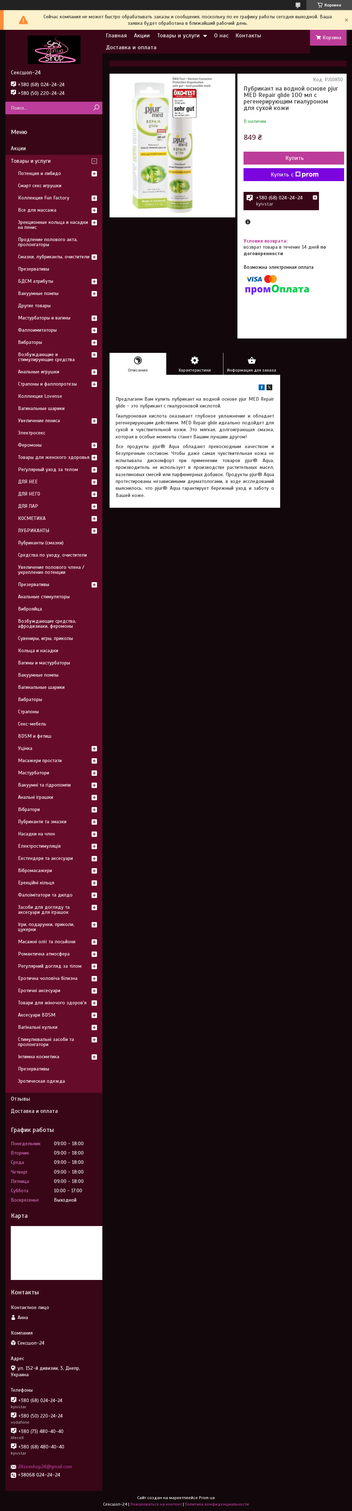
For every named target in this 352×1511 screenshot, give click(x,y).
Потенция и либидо (39, 173)
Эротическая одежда (41, 1081)
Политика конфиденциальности (217, 1504)
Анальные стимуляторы (44, 597)
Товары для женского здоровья (53, 457)
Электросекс (31, 433)
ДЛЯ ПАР (28, 506)
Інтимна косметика (38, 1057)
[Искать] (96, 108)
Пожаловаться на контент (156, 1504)
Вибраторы (30, 342)
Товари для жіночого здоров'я (52, 1003)
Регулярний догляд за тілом (50, 966)
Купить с (295, 174)
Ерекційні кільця (36, 883)
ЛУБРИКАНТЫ (33, 531)
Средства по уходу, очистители (52, 555)
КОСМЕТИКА (32, 518)
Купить (295, 158)
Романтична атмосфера (44, 954)
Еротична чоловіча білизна (48, 978)
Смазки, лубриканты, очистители (53, 257)
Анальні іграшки (35, 797)
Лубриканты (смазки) (41, 543)
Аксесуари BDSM (36, 1015)
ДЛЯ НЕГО (29, 494)
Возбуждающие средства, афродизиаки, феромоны (47, 623)
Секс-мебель (32, 724)
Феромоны (30, 445)
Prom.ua (207, 1497)
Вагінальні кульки (37, 1027)
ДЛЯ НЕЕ (28, 482)
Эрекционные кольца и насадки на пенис (53, 224)
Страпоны (28, 712)
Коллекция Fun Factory (43, 198)
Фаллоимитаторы (37, 330)
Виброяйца (30, 609)
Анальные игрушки (38, 372)
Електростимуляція (39, 846)
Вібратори (29, 809)
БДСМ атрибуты (35, 281)
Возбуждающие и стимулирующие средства (46, 357)
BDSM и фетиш (34, 736)
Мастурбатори (33, 773)
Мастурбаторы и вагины (44, 318)
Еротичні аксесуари (39, 990)
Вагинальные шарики (41, 408)
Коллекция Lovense (40, 396)
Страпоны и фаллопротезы (47, 384)
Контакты (248, 35)
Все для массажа (37, 210)
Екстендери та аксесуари (45, 858)
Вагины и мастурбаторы (44, 663)
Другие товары (34, 306)
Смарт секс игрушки (39, 186)
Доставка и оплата (131, 47)
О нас (221, 35)
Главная (116, 35)
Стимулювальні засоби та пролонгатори (46, 1041)
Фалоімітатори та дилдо (45, 895)
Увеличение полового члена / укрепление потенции (51, 569)
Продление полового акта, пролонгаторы (48, 242)
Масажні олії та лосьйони (46, 942)
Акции (142, 35)
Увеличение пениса (39, 421)
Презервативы (33, 269)
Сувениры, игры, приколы (45, 638)
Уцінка (25, 748)
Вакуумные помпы (38, 293)
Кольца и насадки (38, 651)
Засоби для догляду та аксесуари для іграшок (44, 909)
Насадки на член (36, 834)
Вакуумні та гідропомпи (44, 785)
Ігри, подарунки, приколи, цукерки (46, 926)
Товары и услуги (178, 35)
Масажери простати (40, 760)
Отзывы (20, 1099)
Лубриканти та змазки (42, 822)
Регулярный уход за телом (48, 469)
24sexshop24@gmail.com (45, 1467)
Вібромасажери (35, 870)
